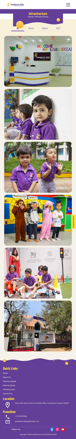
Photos (31, 28)
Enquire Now (73, 221)
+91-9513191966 (21, 416)
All (18, 28)
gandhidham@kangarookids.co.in (27, 421)
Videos (45, 28)
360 (58, 28)
